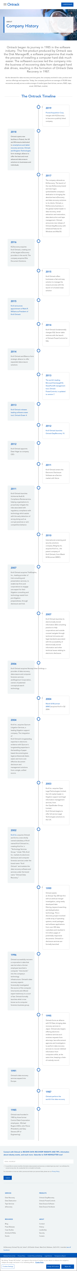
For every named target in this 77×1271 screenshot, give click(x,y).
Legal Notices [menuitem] (48, 1256)
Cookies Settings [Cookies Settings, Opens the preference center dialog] (8, 1266)
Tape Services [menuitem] (9, 1204)
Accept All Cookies (53, 1266)
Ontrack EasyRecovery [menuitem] (46, 1198)
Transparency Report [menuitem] (60, 1256)
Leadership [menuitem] (43, 1230)
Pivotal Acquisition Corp (55, 113)
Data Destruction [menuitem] (10, 1201)
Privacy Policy (55, 1171)
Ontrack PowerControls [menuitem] (47, 1201)
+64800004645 (67, 4)
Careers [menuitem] (41, 1236)
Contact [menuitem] (42, 1224)
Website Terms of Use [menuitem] (9, 1256)
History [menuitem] (41, 1227)
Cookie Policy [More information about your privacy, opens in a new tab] (39, 1262)
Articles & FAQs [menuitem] (10, 1233)
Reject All (67, 1266)
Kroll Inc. (14, 835)
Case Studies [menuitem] (9, 1230)
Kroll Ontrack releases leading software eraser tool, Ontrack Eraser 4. (19, 412)
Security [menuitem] (41, 1233)
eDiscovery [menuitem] (8, 1207)
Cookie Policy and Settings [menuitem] (35, 1256)
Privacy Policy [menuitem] (21, 1256)
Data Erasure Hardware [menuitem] (47, 1207)
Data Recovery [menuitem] (10, 1198)
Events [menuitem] (7, 1236)
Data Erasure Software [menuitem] (46, 1204)
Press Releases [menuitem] (10, 1227)
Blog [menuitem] (6, 1224)
